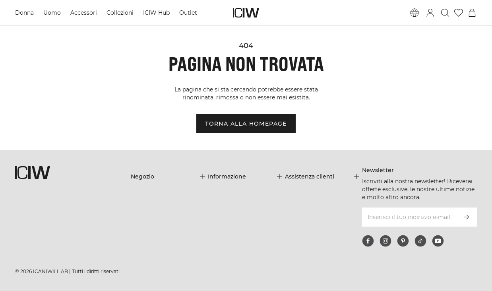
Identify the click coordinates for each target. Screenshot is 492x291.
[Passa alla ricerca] (445, 12)
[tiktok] (420, 241)
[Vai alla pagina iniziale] (246, 12)
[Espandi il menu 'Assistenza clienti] (323, 176)
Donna (24, 12)
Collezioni (120, 12)
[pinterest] (403, 241)
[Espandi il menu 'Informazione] (246, 176)
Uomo (52, 12)
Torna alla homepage (246, 123)
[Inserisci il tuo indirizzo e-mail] (408, 217)
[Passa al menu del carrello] (472, 12)
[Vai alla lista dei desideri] (458, 12)
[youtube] (438, 241)
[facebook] (368, 241)
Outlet (188, 12)
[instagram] (385, 241)
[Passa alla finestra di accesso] (430, 13)
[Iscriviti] (467, 217)
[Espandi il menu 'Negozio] (169, 176)
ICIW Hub (156, 12)
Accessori (83, 12)
